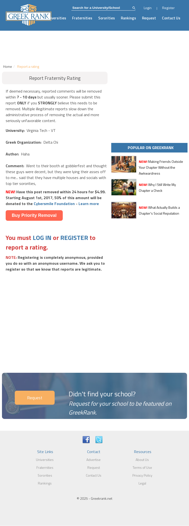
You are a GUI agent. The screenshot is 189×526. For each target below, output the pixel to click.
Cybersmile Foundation (54, 204)
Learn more (89, 204)
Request (149, 18)
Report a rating (28, 66)
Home (7, 66)
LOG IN (42, 237)
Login (148, 7)
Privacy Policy (142, 475)
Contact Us (171, 18)
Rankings (128, 18)
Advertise (93, 459)
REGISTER (74, 237)
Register (168, 7)
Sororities (106, 18)
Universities (56, 18)
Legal (142, 483)
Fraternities (82, 18)
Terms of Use (142, 467)
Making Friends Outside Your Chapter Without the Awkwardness (161, 167)
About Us (142, 459)
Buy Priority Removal (34, 215)
